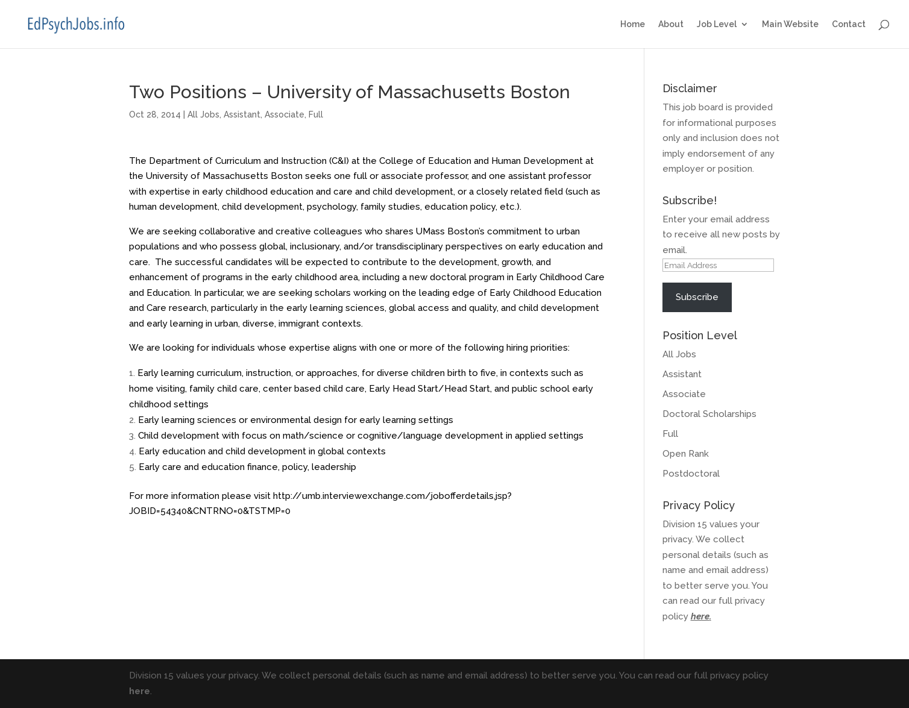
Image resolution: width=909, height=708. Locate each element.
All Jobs (203, 114)
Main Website (790, 24)
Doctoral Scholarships (709, 414)
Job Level (717, 24)
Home (632, 24)
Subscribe (697, 297)
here (700, 616)
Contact (849, 24)
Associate (284, 114)
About (671, 24)
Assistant (242, 114)
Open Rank (685, 453)
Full (316, 114)
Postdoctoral (691, 473)
